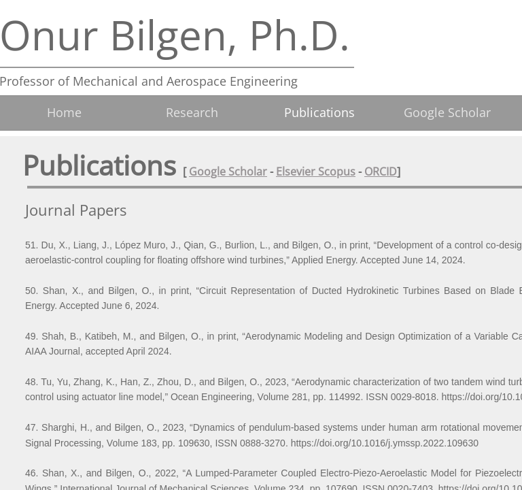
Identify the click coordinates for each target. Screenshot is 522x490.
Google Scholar (228, 171)
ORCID (380, 171)
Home (64, 112)
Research (192, 112)
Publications (319, 112)
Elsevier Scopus (315, 171)
